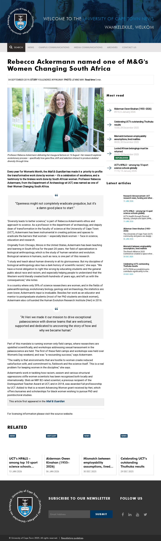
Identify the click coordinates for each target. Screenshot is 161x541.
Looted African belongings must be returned (131, 150)
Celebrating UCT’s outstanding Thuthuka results (133, 123)
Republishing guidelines (72, 538)
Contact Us (129, 47)
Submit (101, 514)
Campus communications (54, 47)
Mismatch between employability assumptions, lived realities (130, 137)
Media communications (88, 47)
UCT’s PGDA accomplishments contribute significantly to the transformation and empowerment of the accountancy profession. (138, 270)
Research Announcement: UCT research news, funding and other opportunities (137, 197)
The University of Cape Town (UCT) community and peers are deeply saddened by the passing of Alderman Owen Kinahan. (138, 235)
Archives (112, 47)
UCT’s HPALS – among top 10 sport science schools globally (131, 166)
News (31, 47)
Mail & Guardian (55, 401)
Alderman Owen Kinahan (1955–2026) (132, 109)
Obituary (51, 436)
